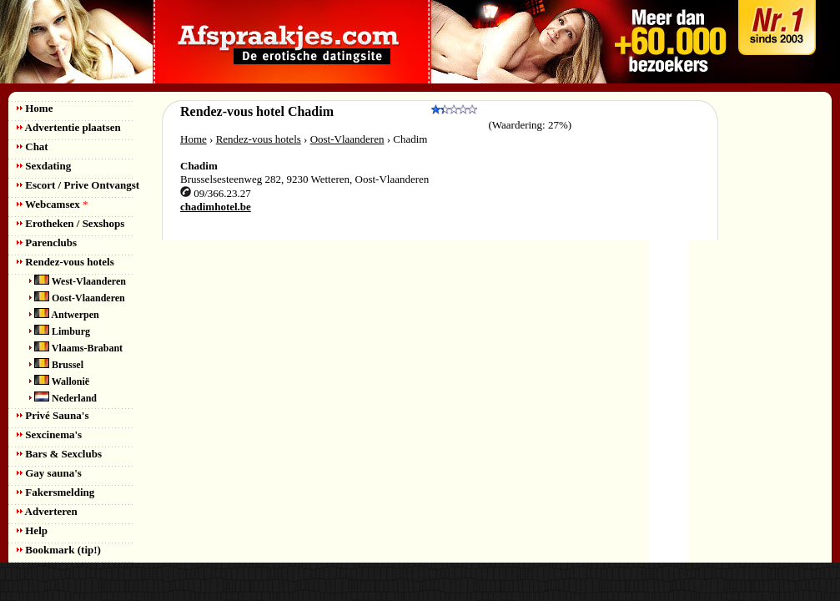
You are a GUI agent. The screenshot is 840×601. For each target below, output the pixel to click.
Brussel (56, 365)
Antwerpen (64, 315)
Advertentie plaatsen (69, 127)
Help (32, 530)
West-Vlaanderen (77, 281)
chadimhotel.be (215, 206)
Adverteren (47, 511)
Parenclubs (47, 242)
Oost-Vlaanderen (77, 298)
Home (35, 108)
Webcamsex (52, 204)
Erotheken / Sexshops (70, 223)
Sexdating (44, 165)
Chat (32, 146)
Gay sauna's (49, 473)
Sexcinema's (49, 434)
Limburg (59, 331)
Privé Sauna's (52, 415)
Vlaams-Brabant (76, 348)
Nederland (63, 398)
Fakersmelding (55, 492)
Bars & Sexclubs (59, 453)
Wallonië (59, 381)
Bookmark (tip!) (59, 549)
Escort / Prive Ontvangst (78, 185)
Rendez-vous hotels (65, 261)
